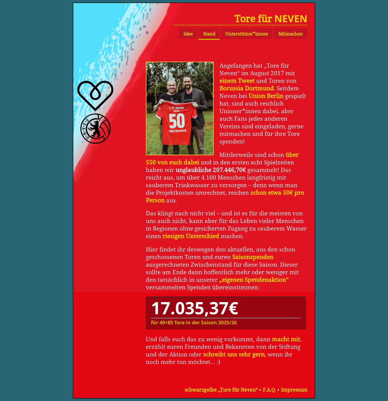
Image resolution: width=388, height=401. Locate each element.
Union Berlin (266, 95)
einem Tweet (237, 80)
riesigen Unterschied (190, 236)
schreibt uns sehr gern (234, 354)
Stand (209, 34)
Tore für (270, 18)
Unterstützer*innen (246, 34)
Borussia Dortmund (246, 88)
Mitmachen (290, 34)
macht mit (286, 339)
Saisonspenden (252, 257)
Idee (188, 34)
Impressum (294, 389)
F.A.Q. (269, 389)
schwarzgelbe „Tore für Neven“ (221, 389)
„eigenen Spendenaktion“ (254, 279)
